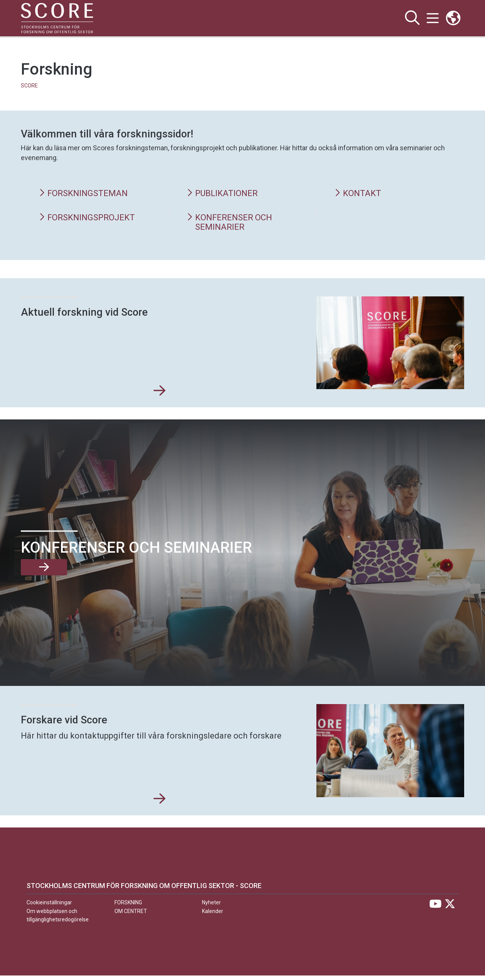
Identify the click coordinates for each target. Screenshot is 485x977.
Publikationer (224, 194)
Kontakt (359, 194)
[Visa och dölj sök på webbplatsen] (411, 18)
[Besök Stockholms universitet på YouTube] (435, 907)
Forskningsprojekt (89, 218)
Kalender (212, 913)
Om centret (130, 913)
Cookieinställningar (49, 904)
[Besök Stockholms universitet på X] (449, 907)
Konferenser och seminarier (231, 223)
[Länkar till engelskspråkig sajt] (453, 18)
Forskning (128, 904)
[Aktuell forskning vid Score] (159, 392)
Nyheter (211, 904)
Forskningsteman (85, 194)
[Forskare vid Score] (159, 800)
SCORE (29, 86)
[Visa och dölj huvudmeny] (432, 18)
